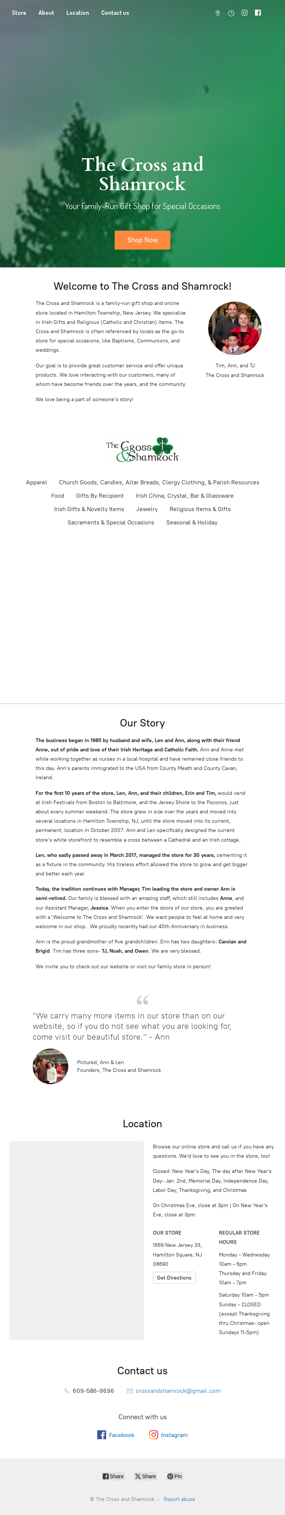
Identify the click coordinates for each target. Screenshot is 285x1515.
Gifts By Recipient (100, 495)
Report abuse (179, 1499)
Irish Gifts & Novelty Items (89, 509)
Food (57, 495)
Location (77, 12)
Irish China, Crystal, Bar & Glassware (185, 495)
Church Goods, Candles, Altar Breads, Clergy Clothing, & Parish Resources (159, 482)
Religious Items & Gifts (200, 509)
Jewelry (147, 509)
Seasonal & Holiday (191, 522)
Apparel (36, 482)
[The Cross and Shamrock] (142, 449)
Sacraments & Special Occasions (111, 522)
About (46, 12)
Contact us (115, 12)
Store (19, 12)
